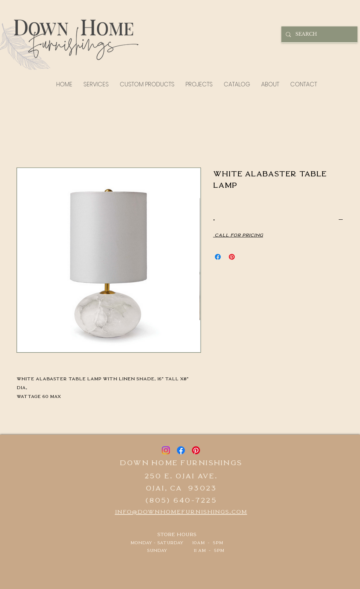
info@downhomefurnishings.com (181, 511)
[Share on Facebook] (217, 256)
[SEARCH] (318, 34)
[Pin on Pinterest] (231, 256)
